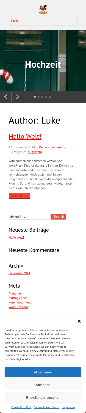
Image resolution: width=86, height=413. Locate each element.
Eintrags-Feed (18, 298)
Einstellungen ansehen (43, 397)
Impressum (68, 407)
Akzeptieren (43, 372)
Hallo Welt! (25, 136)
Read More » (19, 196)
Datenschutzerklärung (46, 407)
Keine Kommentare (52, 147)
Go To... (16, 21)
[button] (79, 321)
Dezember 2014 (19, 273)
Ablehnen (43, 385)
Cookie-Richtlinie (21, 407)
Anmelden (16, 293)
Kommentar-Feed (20, 302)
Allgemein (35, 152)
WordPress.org (18, 307)
